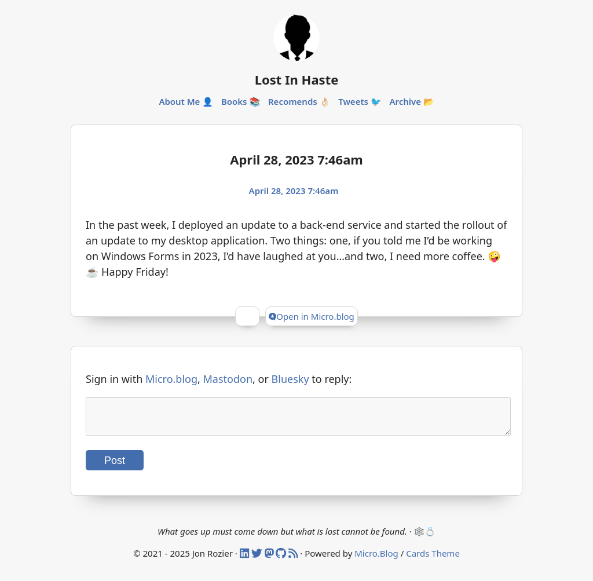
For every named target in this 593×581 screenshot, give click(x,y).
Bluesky (290, 379)
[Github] (282, 560)
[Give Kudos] (247, 316)
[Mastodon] (270, 560)
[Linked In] (245, 560)
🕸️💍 (424, 538)
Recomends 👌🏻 (299, 101)
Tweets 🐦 (359, 101)
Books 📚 (240, 101)
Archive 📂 (411, 101)
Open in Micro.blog (311, 316)
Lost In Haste (297, 79)
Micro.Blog (376, 560)
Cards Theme (433, 560)
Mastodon (228, 379)
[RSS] (294, 560)
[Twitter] (258, 560)
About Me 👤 (186, 101)
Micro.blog (171, 379)
